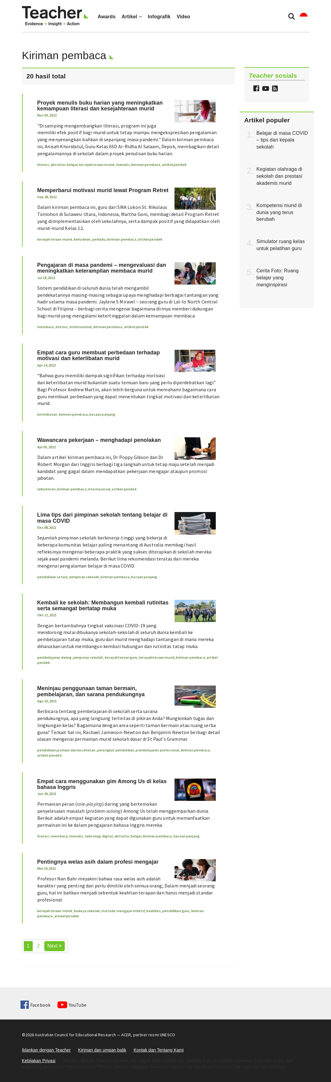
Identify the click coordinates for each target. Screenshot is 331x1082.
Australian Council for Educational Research (75, 1034)
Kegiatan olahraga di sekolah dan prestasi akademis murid (279, 176)
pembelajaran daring (54, 657)
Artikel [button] (132, 16)
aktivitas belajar (64, 164)
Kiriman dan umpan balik (102, 1050)
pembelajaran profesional (157, 750)
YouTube (71, 1005)
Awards (107, 16)
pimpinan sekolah (84, 577)
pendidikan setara (52, 577)
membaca (45, 326)
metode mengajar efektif (123, 910)
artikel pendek (174, 164)
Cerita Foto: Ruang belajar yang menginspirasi (277, 277)
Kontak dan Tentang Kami (159, 1050)
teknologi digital (99, 836)
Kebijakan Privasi (39, 1060)
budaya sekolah (87, 910)
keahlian (153, 910)
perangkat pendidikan (115, 750)
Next (54, 945)
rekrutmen (46, 489)
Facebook (35, 1005)
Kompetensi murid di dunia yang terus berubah (279, 212)
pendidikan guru (175, 910)
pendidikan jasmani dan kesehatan (66, 750)
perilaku (99, 239)
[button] (274, 89)
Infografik (159, 16)
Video (183, 16)
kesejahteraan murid (96, 164)
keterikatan (47, 414)
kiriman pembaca (145, 164)
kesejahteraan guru (121, 657)
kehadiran (82, 239)
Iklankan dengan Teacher (46, 1050)
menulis (123, 164)
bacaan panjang (102, 414)
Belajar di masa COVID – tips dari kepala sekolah (282, 140)
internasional (80, 326)
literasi (43, 164)
